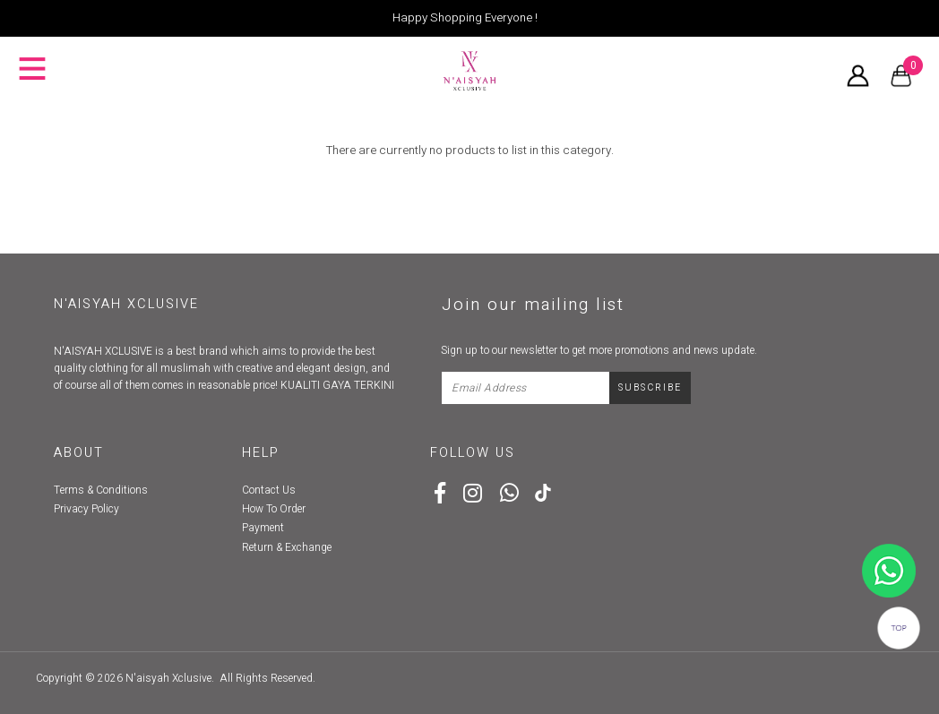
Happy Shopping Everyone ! (465, 18)
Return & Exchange (287, 547)
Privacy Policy (86, 509)
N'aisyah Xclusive (168, 678)
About (79, 452)
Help (261, 452)
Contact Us (269, 490)
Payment (263, 528)
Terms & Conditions (101, 490)
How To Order (274, 509)
